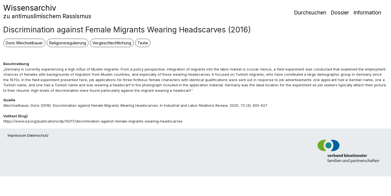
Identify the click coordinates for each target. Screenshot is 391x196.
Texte (142, 43)
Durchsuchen (310, 12)
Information (367, 12)
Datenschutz (38, 135)
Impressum (17, 135)
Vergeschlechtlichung (111, 43)
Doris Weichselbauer (24, 43)
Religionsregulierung (67, 43)
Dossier (340, 12)
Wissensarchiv (47, 11)
